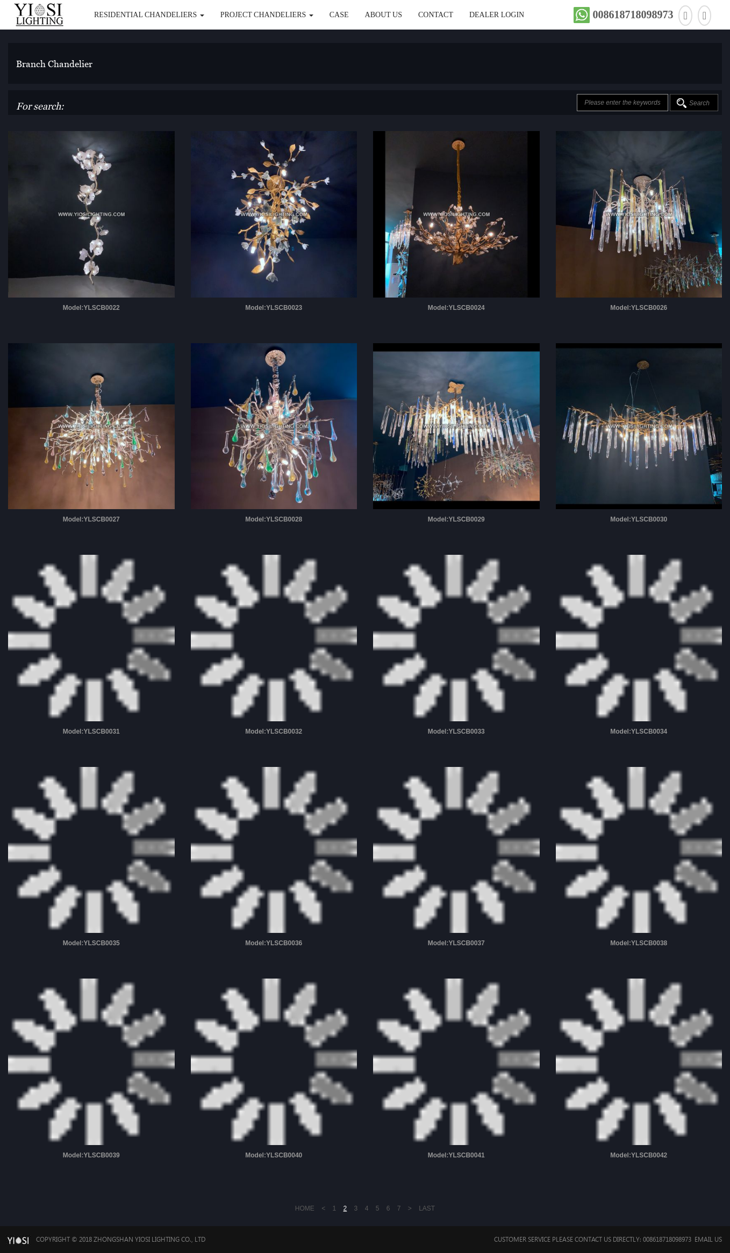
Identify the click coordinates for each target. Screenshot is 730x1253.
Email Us (708, 1239)
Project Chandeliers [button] (266, 15)
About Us (383, 15)
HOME (304, 1208)
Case (339, 15)
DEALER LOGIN (496, 15)
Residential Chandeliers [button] (149, 15)
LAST (427, 1208)
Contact (435, 15)
